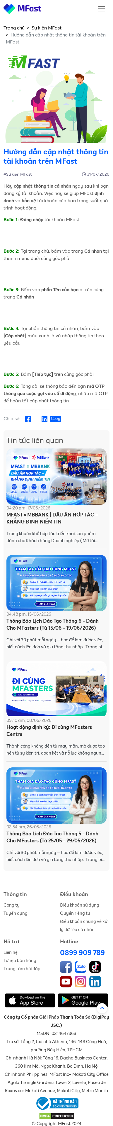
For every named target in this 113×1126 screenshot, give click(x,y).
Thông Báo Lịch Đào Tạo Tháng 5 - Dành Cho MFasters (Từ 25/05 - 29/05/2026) (52, 838)
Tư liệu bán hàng (20, 961)
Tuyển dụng (16, 913)
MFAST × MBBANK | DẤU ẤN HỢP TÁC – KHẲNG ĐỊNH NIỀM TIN (52, 519)
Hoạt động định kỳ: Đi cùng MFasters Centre (49, 731)
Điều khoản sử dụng (79, 905)
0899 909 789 (82, 952)
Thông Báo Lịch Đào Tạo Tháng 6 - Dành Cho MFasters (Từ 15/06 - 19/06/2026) (52, 625)
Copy (55, 419)
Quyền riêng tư (75, 913)
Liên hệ (11, 952)
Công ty (12, 905)
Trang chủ (14, 28)
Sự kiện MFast (46, 28)
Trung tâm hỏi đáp (22, 969)
